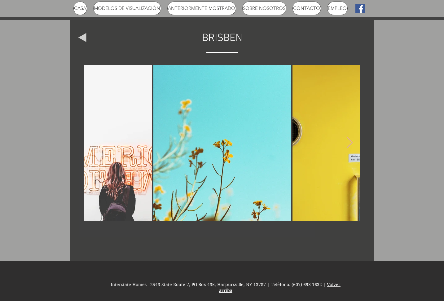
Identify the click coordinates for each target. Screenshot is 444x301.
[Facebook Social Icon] (360, 8)
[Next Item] (349, 143)
